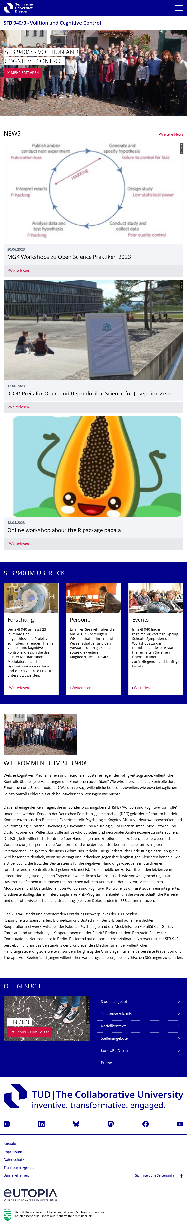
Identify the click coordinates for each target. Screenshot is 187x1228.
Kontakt (10, 1144)
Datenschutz (14, 1160)
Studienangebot (114, 1002)
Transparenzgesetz (19, 1168)
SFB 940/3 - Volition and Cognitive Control (52, 23)
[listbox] (93, 639)
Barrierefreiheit (16, 1175)
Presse (106, 1063)
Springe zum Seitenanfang (156, 1175)
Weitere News (171, 135)
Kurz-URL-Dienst (114, 1051)
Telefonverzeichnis (116, 1014)
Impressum (13, 1152)
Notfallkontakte (114, 1026)
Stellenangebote (114, 1039)
